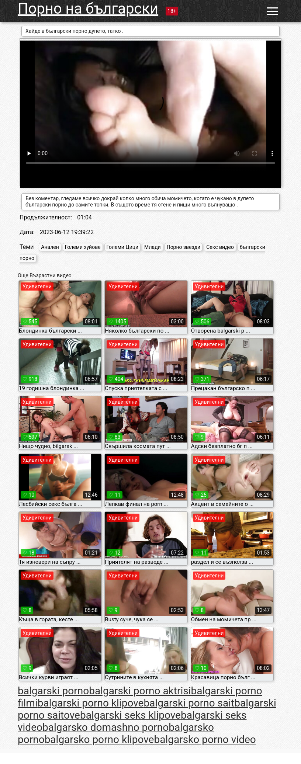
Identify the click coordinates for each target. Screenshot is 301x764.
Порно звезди (184, 247)
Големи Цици (123, 247)
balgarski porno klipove (91, 703)
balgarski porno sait (188, 703)
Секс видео (220, 247)
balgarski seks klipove (130, 715)
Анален (50, 247)
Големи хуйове (83, 247)
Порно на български (88, 8)
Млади (152, 247)
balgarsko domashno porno (105, 727)
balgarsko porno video (205, 739)
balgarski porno (53, 691)
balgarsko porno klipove (99, 739)
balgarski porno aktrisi (140, 691)
